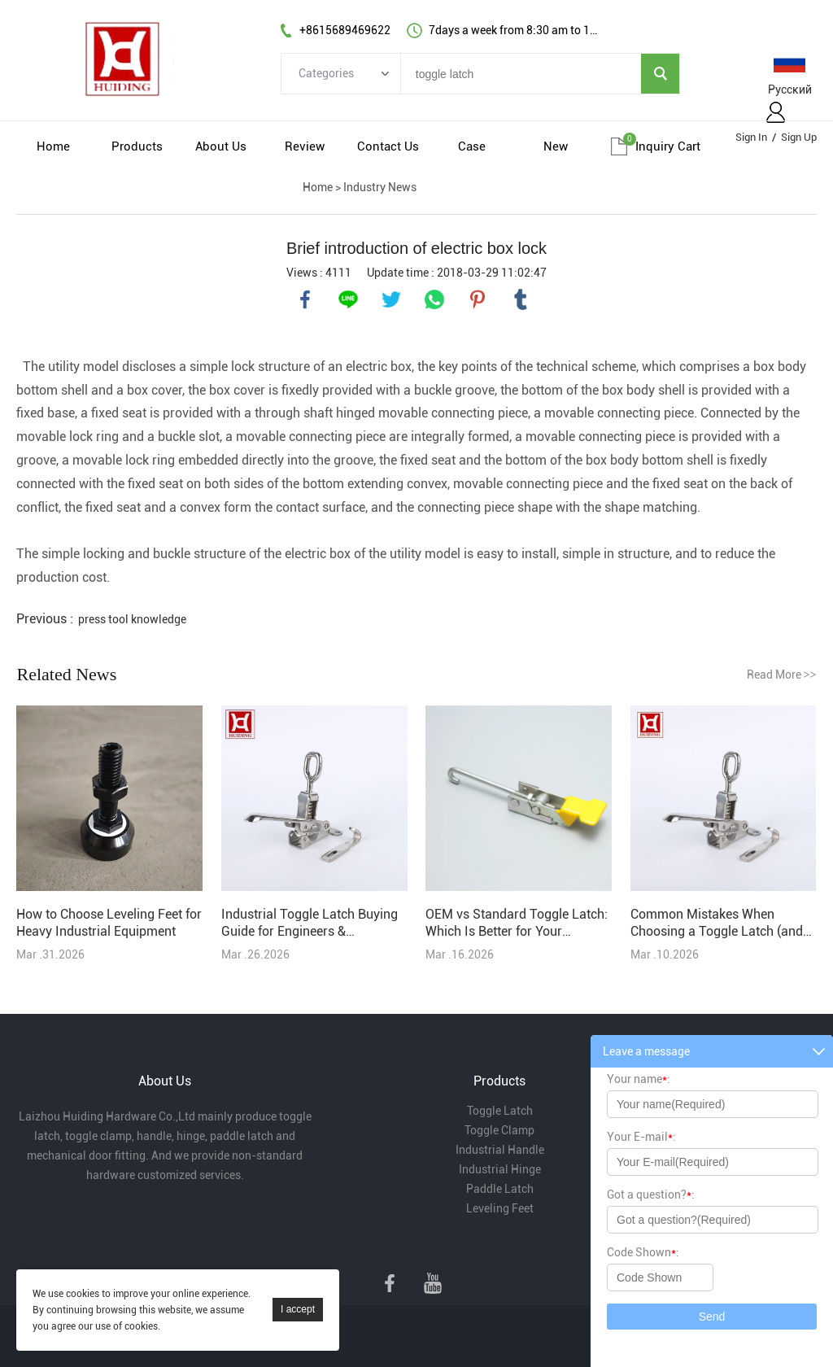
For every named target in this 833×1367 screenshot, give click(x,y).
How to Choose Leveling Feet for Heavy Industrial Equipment (109, 922)
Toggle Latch (500, 1110)
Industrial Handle (500, 1149)
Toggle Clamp (499, 1130)
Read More (782, 674)
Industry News (379, 187)
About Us (220, 146)
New (555, 146)
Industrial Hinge (500, 1169)
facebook (305, 299)
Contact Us (388, 146)
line (348, 299)
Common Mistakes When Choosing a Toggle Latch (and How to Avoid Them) (716, 923)
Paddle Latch (500, 1188)
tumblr (520, 299)
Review (305, 146)
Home (53, 146)
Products (137, 146)
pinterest (477, 299)
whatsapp (434, 299)
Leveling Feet (500, 1208)
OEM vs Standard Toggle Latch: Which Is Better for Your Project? (516, 923)
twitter (391, 299)
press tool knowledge (132, 619)
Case (472, 146)
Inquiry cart (667, 146)
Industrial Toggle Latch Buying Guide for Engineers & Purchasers (309, 923)
